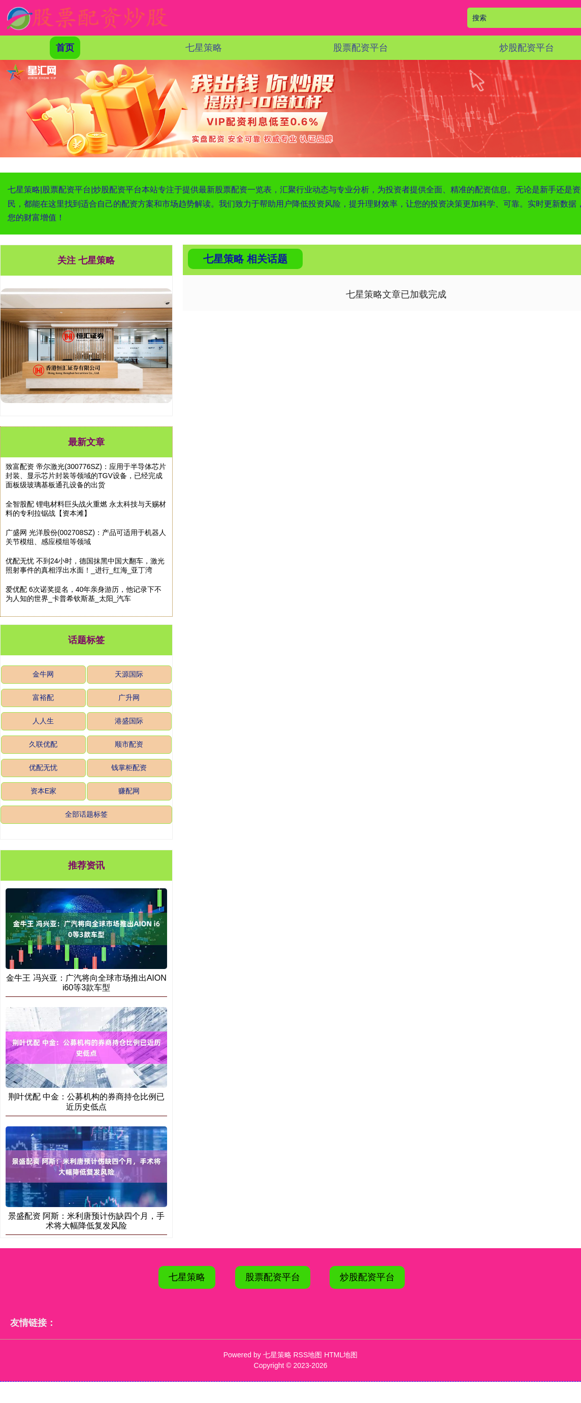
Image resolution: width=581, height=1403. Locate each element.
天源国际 (129, 674)
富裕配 (43, 697)
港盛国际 (129, 721)
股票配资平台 (360, 48)
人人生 (43, 721)
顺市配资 (129, 744)
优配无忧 (43, 767)
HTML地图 (341, 1355)
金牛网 (43, 674)
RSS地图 (307, 1355)
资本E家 (43, 791)
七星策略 (203, 48)
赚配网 (129, 791)
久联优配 (43, 744)
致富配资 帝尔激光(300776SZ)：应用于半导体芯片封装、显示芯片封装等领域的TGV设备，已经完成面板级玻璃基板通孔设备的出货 (86, 475)
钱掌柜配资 (129, 767)
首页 (65, 48)
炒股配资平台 (526, 48)
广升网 (129, 697)
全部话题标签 (86, 814)
